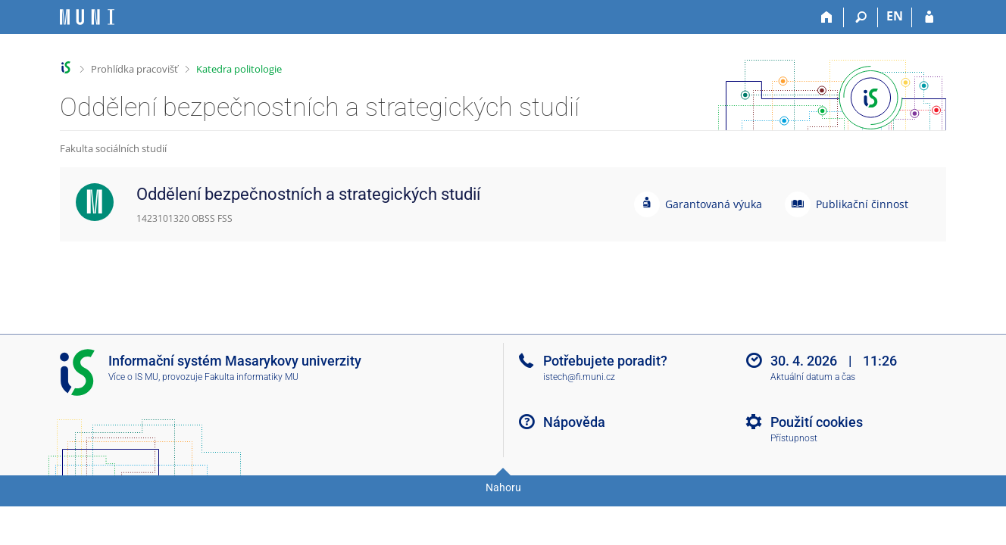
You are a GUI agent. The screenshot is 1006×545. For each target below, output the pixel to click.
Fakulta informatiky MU (251, 377)
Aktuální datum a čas (812, 377)
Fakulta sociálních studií (113, 148)
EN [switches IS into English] (894, 16)
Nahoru (503, 487)
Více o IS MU (133, 377)
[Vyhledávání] (861, 17)
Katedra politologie (239, 69)
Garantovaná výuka (713, 204)
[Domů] (827, 17)
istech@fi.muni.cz (579, 377)
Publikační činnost (862, 204)
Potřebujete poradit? (605, 361)
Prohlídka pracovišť (134, 69)
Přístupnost (793, 438)
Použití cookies (816, 422)
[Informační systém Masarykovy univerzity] (87, 17)
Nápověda (574, 422)
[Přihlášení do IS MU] (929, 17)
